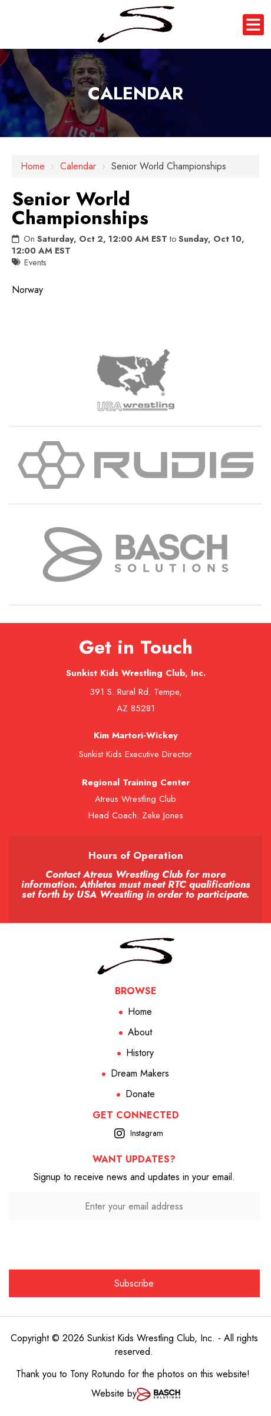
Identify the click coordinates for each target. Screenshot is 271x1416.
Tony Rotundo (97, 1374)
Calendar (78, 166)
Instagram (146, 1133)
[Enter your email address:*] (134, 1206)
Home (33, 166)
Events (35, 262)
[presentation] (134, 1243)
